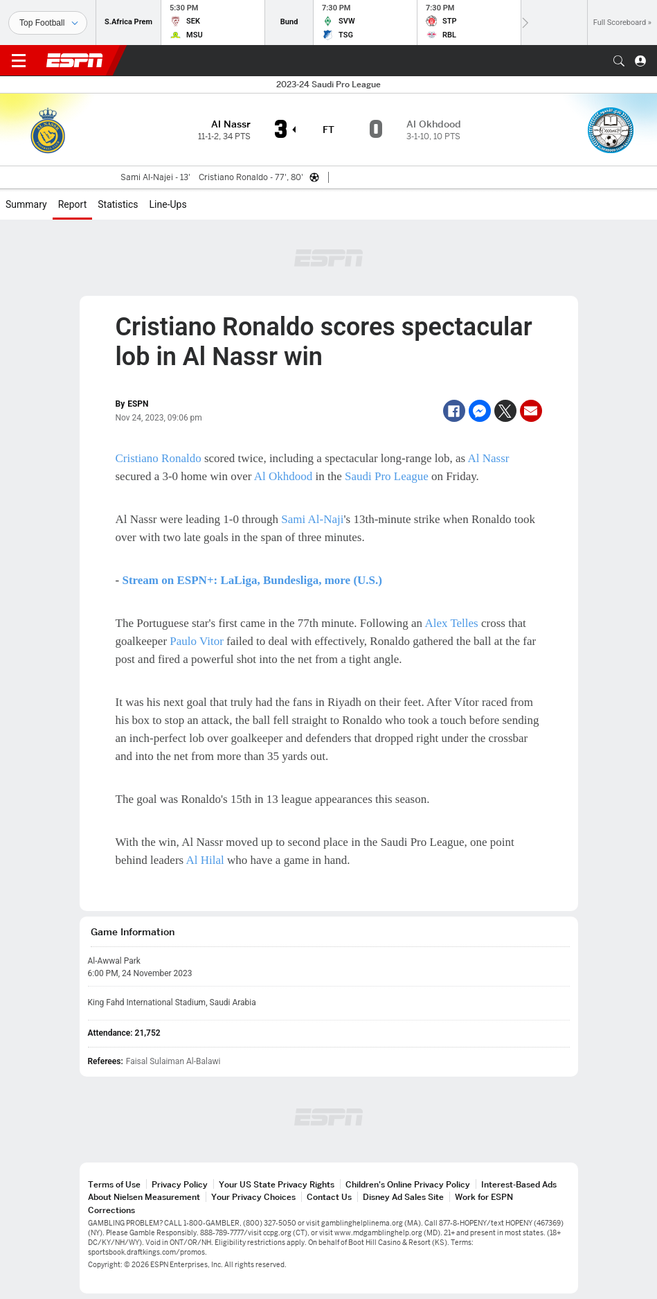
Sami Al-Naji (312, 519)
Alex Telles (451, 623)
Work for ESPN (484, 1197)
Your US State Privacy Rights (276, 1184)
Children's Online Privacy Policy (407, 1184)
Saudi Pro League (387, 476)
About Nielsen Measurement (144, 1197)
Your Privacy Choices (253, 1197)
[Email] (531, 411)
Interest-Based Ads (519, 1184)
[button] (618, 61)
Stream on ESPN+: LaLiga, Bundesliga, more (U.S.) (252, 580)
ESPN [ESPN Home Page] (74, 60)
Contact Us (329, 1197)
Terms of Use (114, 1184)
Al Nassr (488, 458)
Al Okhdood (283, 476)
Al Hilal (205, 860)
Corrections (111, 1210)
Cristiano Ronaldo (158, 458)
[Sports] (48, 23)
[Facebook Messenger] (480, 411)
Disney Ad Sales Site (403, 1197)
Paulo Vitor (197, 641)
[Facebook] (454, 411)
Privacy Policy (180, 1184)
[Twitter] (505, 411)
